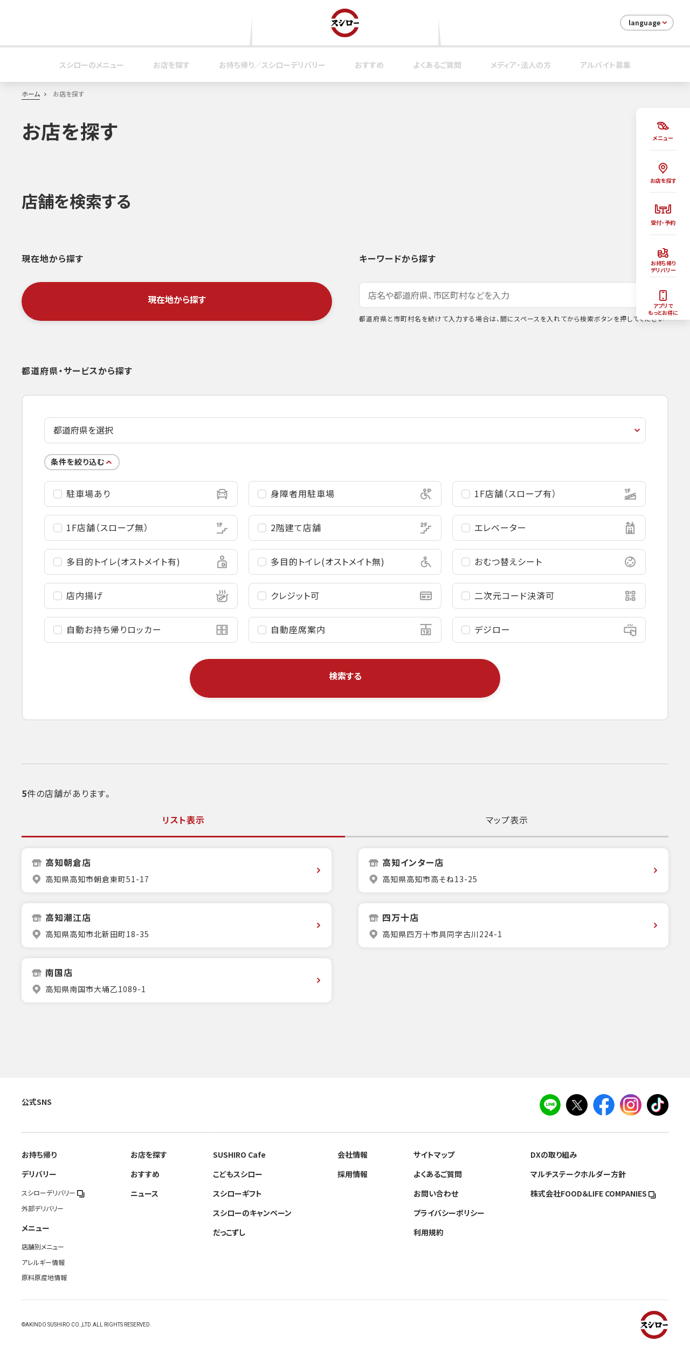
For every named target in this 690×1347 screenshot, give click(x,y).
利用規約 (428, 1232)
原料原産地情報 (44, 1277)
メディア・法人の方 (521, 64)
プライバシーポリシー (449, 1212)
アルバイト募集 (605, 64)
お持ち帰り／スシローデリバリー (272, 64)
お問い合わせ (435, 1193)
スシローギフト (237, 1193)
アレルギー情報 (43, 1262)
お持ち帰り (39, 1154)
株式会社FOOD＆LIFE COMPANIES (593, 1193)
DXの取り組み (553, 1154)
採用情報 (352, 1174)
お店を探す (171, 64)
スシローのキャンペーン (252, 1212)
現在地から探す (177, 299)
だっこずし (229, 1232)
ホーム (31, 94)
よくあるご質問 (437, 64)
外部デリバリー (43, 1208)
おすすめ (369, 64)
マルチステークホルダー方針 (578, 1174)
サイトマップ (433, 1154)
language (649, 23)
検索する (345, 675)
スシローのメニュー (91, 64)
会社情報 (352, 1154)
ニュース (144, 1193)
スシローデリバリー (53, 1193)
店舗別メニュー (43, 1247)
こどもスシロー (238, 1174)
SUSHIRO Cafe (239, 1154)
